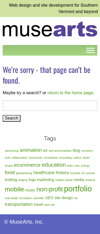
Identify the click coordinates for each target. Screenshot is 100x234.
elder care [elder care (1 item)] (73, 165)
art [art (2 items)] (45, 150)
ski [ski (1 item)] (76, 198)
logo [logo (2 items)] (32, 180)
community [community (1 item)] (35, 157)
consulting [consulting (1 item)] (65, 157)
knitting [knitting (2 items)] (11, 180)
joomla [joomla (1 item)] (90, 173)
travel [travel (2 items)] (38, 204)
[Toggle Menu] (90, 50)
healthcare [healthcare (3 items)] (43, 172)
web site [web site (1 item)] (49, 204)
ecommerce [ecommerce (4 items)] (27, 165)
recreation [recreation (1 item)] (25, 198)
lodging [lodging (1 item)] (22, 180)
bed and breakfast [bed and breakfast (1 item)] (60, 150)
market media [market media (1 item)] (64, 180)
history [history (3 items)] (62, 172)
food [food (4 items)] (10, 172)
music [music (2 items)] (30, 190)
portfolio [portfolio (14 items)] (78, 188)
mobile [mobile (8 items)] (14, 189)
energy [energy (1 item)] (85, 165)
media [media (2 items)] (79, 180)
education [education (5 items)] (54, 165)
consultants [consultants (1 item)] (50, 157)
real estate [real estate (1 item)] (11, 198)
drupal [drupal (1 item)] (9, 165)
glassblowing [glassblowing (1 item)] (24, 173)
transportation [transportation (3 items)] (19, 204)
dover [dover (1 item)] (86, 157)
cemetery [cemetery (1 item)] (87, 150)
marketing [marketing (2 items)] (45, 180)
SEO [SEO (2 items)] (49, 198)
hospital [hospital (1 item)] (75, 173)
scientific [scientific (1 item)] (38, 198)
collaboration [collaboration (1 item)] (19, 157)
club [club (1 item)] (7, 157)
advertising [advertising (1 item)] (12, 150)
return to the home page (70, 93)
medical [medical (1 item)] (90, 180)
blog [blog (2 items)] (76, 150)
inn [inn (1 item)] (83, 173)
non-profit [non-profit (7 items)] (50, 189)
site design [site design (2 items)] (63, 198)
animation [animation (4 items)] (31, 150)
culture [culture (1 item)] (77, 157)
